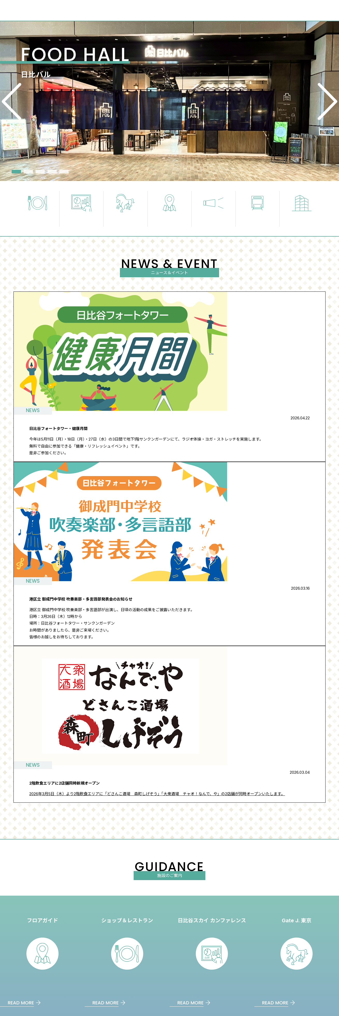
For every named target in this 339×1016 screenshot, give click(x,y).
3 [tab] (40, 171)
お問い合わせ (291, 922)
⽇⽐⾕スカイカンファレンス (164, 922)
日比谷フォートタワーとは (112, 893)
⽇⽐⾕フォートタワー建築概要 (27, 985)
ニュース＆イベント (296, 912)
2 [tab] (28, 171)
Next (323, 101)
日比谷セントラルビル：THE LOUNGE (150, 985)
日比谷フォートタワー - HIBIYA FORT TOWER (41, 912)
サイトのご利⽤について (300, 932)
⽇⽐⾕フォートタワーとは (232, 912)
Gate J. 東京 (149, 932)
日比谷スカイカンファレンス (216, 985)
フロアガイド (150, 912)
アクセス (194, 893)
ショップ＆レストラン (158, 942)
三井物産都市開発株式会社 (86, 985)
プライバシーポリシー (298, 942)
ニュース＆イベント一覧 (160, 484)
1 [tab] (16, 171)
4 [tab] (52, 171)
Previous (16, 101)
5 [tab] (64, 171)
